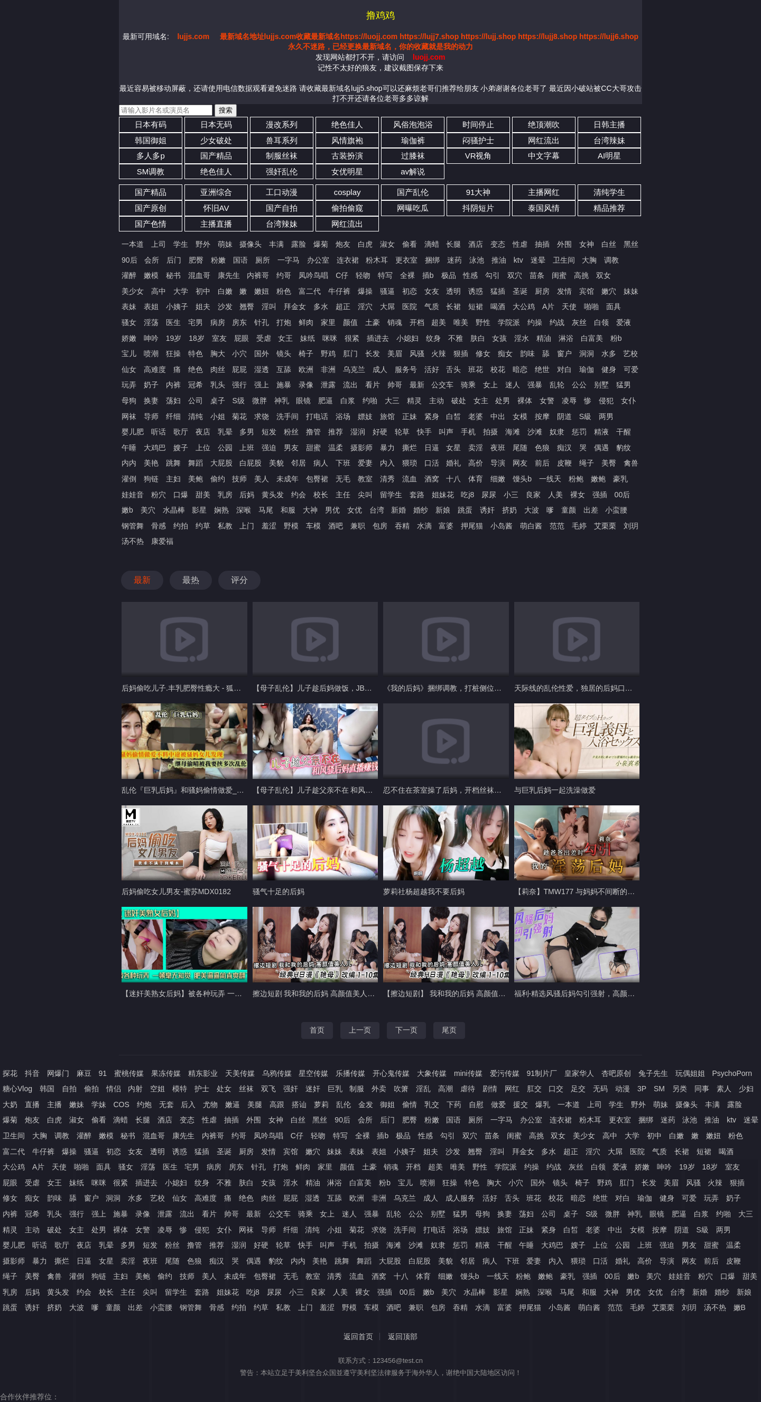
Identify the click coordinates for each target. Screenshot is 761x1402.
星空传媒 (313, 1073)
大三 (392, 400)
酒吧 (335, 526)
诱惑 (475, 291)
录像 (306, 384)
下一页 (406, 1030)
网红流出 (544, 140)
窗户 (564, 353)
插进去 (378, 338)
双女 (603, 275)
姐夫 (203, 306)
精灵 (414, 400)
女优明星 (347, 171)
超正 (343, 306)
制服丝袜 (282, 155)
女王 (285, 338)
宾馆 (586, 291)
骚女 (129, 322)
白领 (601, 322)
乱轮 (557, 384)
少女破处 (216, 140)
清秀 (387, 479)
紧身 (431, 416)
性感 (470, 275)
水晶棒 (174, 510)
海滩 (512, 432)
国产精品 (216, 155)
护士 (201, 1088)
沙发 (225, 306)
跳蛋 (465, 510)
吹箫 (401, 1088)
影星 (199, 510)
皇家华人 (579, 1073)
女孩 (499, 338)
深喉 (243, 510)
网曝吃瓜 (413, 207)
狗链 (151, 479)
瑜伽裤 (413, 140)
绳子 (586, 463)
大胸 (589, 260)
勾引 (492, 275)
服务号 (406, 369)
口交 (556, 1088)
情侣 (113, 1088)
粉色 (283, 291)
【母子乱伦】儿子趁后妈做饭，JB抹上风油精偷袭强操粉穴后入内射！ (368, 688)
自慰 (476, 1104)
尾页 (449, 1030)
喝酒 (497, 306)
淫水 (521, 338)
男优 (332, 510)
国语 (240, 260)
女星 (453, 447)
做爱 (498, 1104)
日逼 (431, 447)
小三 (511, 494)
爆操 (365, 291)
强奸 (290, 1088)
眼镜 (303, 400)
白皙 (453, 416)
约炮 (144, 1104)
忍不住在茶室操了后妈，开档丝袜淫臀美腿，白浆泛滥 (472, 790)
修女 (483, 353)
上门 (246, 526)
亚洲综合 (216, 192)
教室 (365, 479)
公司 (195, 400)
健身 (608, 369)
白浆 (347, 400)
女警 (547, 400)
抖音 (32, 1073)
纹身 (433, 338)
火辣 (438, 353)
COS (121, 1104)
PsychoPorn (732, 1073)
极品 (448, 275)
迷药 (454, 260)
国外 (261, 353)
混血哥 (199, 275)
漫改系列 (282, 124)
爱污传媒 (504, 1073)
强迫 (269, 447)
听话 (158, 432)
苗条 (537, 275)
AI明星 (609, 155)
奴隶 (557, 432)
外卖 (379, 1088)
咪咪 (329, 338)
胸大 (217, 353)
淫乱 (423, 1088)
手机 (468, 432)
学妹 (98, 1104)
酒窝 (431, 479)
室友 (219, 338)
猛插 (497, 291)
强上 (261, 384)
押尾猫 (472, 526)
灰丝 (579, 322)
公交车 (442, 384)
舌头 (453, 369)
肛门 (350, 353)
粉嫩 (218, 260)
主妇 (173, 479)
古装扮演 (347, 155)
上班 (246, 447)
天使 (569, 306)
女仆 (628, 400)
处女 (224, 1088)
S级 (238, 400)
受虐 (263, 338)
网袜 (129, 416)
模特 (179, 1088)
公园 (225, 447)
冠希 (195, 384)
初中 (203, 291)
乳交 (431, 1104)
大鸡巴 (155, 447)
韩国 (47, 1088)
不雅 (455, 338)
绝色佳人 (347, 124)
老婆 (475, 416)
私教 (225, 526)
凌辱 (569, 400)
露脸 (298, 244)
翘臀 (246, 306)
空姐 (157, 1088)
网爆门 (58, 1073)
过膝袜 (413, 155)
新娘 (442, 510)
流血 (409, 479)
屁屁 (239, 369)
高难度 (155, 369)
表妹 (129, 306)
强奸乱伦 (282, 171)
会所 (151, 260)
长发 (372, 353)
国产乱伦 (413, 192)
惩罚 (579, 432)
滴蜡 (431, 244)
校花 (497, 369)
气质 (431, 306)
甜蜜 (313, 447)
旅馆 (387, 416)
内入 (387, 463)
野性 (483, 322)
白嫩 (225, 291)
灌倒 (129, 479)
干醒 (623, 432)
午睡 (129, 447)
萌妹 (225, 244)
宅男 (195, 322)
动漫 (622, 1088)
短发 (269, 432)
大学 (180, 291)
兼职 (357, 526)
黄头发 (273, 494)
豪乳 (620, 479)
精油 (543, 338)
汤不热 (133, 541)
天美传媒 (240, 1073)
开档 (417, 322)
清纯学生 (609, 192)
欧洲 (306, 369)
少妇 (746, 1088)
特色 (195, 353)
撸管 (313, 432)
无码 (600, 1088)
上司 (158, 244)
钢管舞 (133, 526)
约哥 (283, 275)
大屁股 (221, 463)
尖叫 (365, 494)
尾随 (520, 447)
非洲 (328, 369)
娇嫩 (129, 338)
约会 (298, 494)
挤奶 (509, 510)
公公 (579, 384)
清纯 (195, 416)
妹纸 (307, 338)
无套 (166, 1104)
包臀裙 (317, 479)
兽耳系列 (282, 140)
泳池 (476, 260)
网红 (512, 1088)
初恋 (409, 291)
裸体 (524, 400)
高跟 (277, 1104)
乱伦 (343, 1104)
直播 (32, 1104)
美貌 (276, 463)
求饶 (261, 416)
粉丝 (291, 432)
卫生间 (564, 260)
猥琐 (409, 463)
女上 (490, 384)
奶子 (151, 384)
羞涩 (269, 526)
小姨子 (177, 306)
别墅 (601, 384)
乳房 (225, 494)
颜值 (350, 322)
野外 (203, 244)
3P (641, 1088)
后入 (188, 1104)
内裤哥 (258, 275)
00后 (622, 494)
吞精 (402, 526)
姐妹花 (443, 494)
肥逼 (325, 400)
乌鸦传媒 (277, 1073)
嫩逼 (232, 1104)
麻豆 (84, 1073)
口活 (431, 463)
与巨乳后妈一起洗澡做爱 (555, 790)
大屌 (387, 306)
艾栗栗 (605, 526)
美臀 (608, 463)
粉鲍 (576, 479)
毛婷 (579, 526)
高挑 (581, 275)
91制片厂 (542, 1073)
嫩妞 (261, 291)
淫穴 (365, 306)
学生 (180, 244)
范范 (557, 526)
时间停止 (478, 124)
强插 (599, 494)
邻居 (298, 463)
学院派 (509, 322)
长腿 (453, 244)
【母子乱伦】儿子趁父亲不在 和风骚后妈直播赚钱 (335, 790)
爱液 (623, 322)
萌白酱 (531, 526)
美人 (261, 479)
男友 (291, 447)
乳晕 (225, 432)
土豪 (372, 322)
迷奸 (312, 1088)
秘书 (173, 275)
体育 (475, 479)
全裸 (407, 275)
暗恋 (520, 369)
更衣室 (406, 260)
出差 (590, 510)
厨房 (542, 291)
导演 (497, 463)
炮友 (343, 244)
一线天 (550, 479)
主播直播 (216, 223)
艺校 (630, 353)
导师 (151, 416)
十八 (453, 479)
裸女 (577, 494)
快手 (424, 432)
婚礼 (453, 463)
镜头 (283, 353)
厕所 (262, 260)
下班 (343, 463)
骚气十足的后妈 (278, 891)
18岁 (197, 338)
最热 (190, 579)
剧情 (489, 1088)
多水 (320, 306)
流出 (350, 384)
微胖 (259, 400)
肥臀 (196, 260)
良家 (533, 494)
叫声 (446, 432)
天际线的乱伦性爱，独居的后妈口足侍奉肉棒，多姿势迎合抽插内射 (625, 688)
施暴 (283, 384)
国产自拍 (282, 207)
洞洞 (586, 353)
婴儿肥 (133, 432)
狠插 (460, 353)
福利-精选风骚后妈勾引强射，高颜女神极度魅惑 (593, 993)
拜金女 (295, 306)
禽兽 (631, 463)
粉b (616, 338)
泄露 (328, 384)
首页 (317, 1030)
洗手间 (287, 416)
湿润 (357, 432)
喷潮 (151, 353)
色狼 (542, 447)
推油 (498, 260)
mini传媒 (468, 1073)
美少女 (133, 291)
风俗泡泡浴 (413, 124)
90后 (129, 260)
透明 (453, 291)
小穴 (239, 353)
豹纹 (623, 447)
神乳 (281, 400)
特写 (385, 275)
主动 (436, 400)
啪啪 (591, 306)
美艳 (151, 463)
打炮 (283, 322)
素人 (724, 1088)
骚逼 (387, 291)
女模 (520, 416)
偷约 (217, 479)
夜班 (497, 447)
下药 (454, 1104)
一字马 (288, 260)
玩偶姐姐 (690, 1073)
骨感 (158, 526)
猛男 (623, 384)
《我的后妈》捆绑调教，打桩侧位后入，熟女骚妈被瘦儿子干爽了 (490, 688)
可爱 (631, 369)
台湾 (376, 510)
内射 (135, 1088)
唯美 (460, 322)
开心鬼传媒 (391, 1073)
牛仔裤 (339, 291)
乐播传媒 (350, 1073)
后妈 (246, 494)
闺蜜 (559, 275)
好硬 (380, 432)
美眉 (394, 353)
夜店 (203, 432)
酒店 (475, 244)
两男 (606, 416)
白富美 (592, 338)
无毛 (343, 479)
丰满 (276, 244)
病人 (320, 463)
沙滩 (534, 432)
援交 (520, 1104)
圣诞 (520, 291)
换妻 (151, 400)
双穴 (514, 275)
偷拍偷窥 (347, 207)
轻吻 (363, 275)
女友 (431, 291)
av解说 (413, 171)
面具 (613, 306)
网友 (520, 463)
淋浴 (566, 338)
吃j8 (467, 494)
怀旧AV (216, 207)
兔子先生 (653, 1073)
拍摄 (490, 432)
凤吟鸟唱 (313, 275)
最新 (417, 384)
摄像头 (250, 244)
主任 (343, 494)
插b (428, 275)
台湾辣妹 (609, 140)
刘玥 (631, 526)
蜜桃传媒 (129, 1073)
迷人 (512, 384)
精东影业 (203, 1073)
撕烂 (409, 447)
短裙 (475, 306)
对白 (564, 369)
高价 (475, 463)
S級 (585, 416)
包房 (380, 526)
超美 (438, 322)
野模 (291, 526)
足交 (578, 1088)
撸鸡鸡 (380, 15)
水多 (608, 353)
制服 (356, 1088)
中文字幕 (544, 155)
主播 (54, 1104)
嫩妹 (76, 1104)
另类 (679, 1088)
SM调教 (151, 171)
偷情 (409, 1104)
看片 (372, 384)
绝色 (195, 369)
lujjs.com (193, 36)
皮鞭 (564, 463)
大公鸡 (524, 306)
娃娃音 (133, 494)
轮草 (402, 432)
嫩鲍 (598, 479)
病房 (217, 322)
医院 (409, 306)
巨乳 (335, 1088)
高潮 (445, 1088)
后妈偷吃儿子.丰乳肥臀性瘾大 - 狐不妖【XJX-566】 (207, 688)
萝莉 (321, 1104)
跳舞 (173, 463)
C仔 (342, 275)
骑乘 (468, 384)
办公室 (318, 260)
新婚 (398, 510)
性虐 (520, 244)
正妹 (409, 416)
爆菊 (320, 244)
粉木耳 (377, 260)
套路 (417, 494)
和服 (288, 510)
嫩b (127, 510)
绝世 (542, 369)
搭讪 (299, 1104)
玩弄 (129, 384)
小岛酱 (501, 526)
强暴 (534, 384)
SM (659, 1088)
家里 (328, 322)
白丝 (608, 244)
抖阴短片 (478, 207)
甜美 (203, 494)
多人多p (150, 155)
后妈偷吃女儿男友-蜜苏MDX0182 (176, 891)
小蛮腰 (616, 510)
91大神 (478, 192)
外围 (564, 244)
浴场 (343, 416)
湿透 (261, 369)
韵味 (527, 353)
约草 (203, 526)
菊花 (239, 416)
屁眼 (241, 338)
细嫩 (497, 479)
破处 (458, 400)
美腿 (254, 1104)
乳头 (217, 384)
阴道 (564, 416)
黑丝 (631, 244)
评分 (239, 579)
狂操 (173, 353)
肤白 (477, 338)
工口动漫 (282, 192)
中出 (497, 416)
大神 (310, 510)
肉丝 (217, 369)
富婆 (446, 526)
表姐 (151, 306)
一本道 (133, 244)
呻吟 (151, 338)
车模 (313, 526)
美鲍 (195, 479)
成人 (380, 369)
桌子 (217, 400)
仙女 (129, 369)
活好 (431, 369)
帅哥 (394, 384)
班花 (475, 369)
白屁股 (250, 463)
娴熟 (221, 510)
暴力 (387, 447)
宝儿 (129, 353)
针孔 (261, 322)
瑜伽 (586, 369)
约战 (557, 322)
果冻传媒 (166, 1073)
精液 (601, 432)
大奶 (10, 1104)
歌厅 (180, 432)
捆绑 (432, 260)
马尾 (265, 510)
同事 (701, 1088)
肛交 (534, 1088)
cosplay (347, 192)
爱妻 (365, 463)
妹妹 (631, 291)
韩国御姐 (150, 140)
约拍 (180, 526)
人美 (555, 494)
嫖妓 (365, 416)
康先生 (229, 275)
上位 (203, 447)
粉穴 (158, 494)
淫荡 (151, 322)
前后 (542, 463)
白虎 (365, 244)
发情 (564, 291)
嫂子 (180, 447)
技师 (239, 479)
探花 (10, 1073)
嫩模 (151, 275)
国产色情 (150, 223)
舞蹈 (195, 463)
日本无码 (216, 124)
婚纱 (420, 510)
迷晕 (538, 260)
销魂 (394, 322)
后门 (173, 260)
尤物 (210, 1104)
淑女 (387, 244)
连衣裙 (348, 260)
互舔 (283, 369)
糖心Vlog (17, 1088)
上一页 (360, 1030)
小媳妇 (407, 338)
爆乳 (542, 1104)
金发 (365, 1104)
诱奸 (487, 510)
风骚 (417, 353)
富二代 (310, 291)
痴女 (505, 353)
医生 (173, 322)
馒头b (522, 479)
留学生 (391, 494)
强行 (239, 384)
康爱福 (162, 541)
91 (103, 1073)
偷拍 (91, 1088)
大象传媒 (432, 1073)
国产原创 (150, 207)
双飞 (268, 1088)
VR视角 (478, 155)
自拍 (69, 1088)
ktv (518, 260)
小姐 (217, 416)
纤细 (173, 416)
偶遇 (601, 447)
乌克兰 (354, 369)
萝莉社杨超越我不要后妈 (424, 891)
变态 (497, 244)
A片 (548, 306)
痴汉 (564, 447)
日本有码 (150, 124)
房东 (239, 322)
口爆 (180, 494)
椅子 (306, 353)
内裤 (173, 384)
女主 (481, 400)
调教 (611, 260)
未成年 (287, 479)
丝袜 (246, 1088)
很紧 (352, 338)
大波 (531, 510)
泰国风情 (544, 207)
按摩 (542, 416)
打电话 (317, 416)
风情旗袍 (347, 140)
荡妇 (173, 400)
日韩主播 (609, 124)
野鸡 (328, 353)
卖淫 (475, 447)
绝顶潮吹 (544, 124)
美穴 (148, 510)
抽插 (542, 244)
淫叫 (269, 306)
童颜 (568, 510)
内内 (129, 463)
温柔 (335, 447)
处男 (502, 400)
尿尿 (488, 494)
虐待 (467, 1088)
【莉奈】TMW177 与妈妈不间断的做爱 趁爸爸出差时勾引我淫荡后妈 (627, 891)
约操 (534, 322)
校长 (320, 494)
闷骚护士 (478, 140)
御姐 (387, 1104)
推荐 (335, 432)
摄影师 (361, 447)
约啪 (370, 400)
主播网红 (544, 192)
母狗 (129, 400)
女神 (586, 244)
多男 (246, 432)
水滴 (424, 526)
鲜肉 (306, 322)
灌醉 (129, 275)
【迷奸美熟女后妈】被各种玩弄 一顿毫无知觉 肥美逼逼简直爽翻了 (231, 993)
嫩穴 (608, 291)
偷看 (409, 244)
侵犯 (606, 400)
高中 (158, 291)
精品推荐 (609, 207)
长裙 (453, 306)
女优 (354, 510)
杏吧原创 (616, 1073)
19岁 (174, 338)
